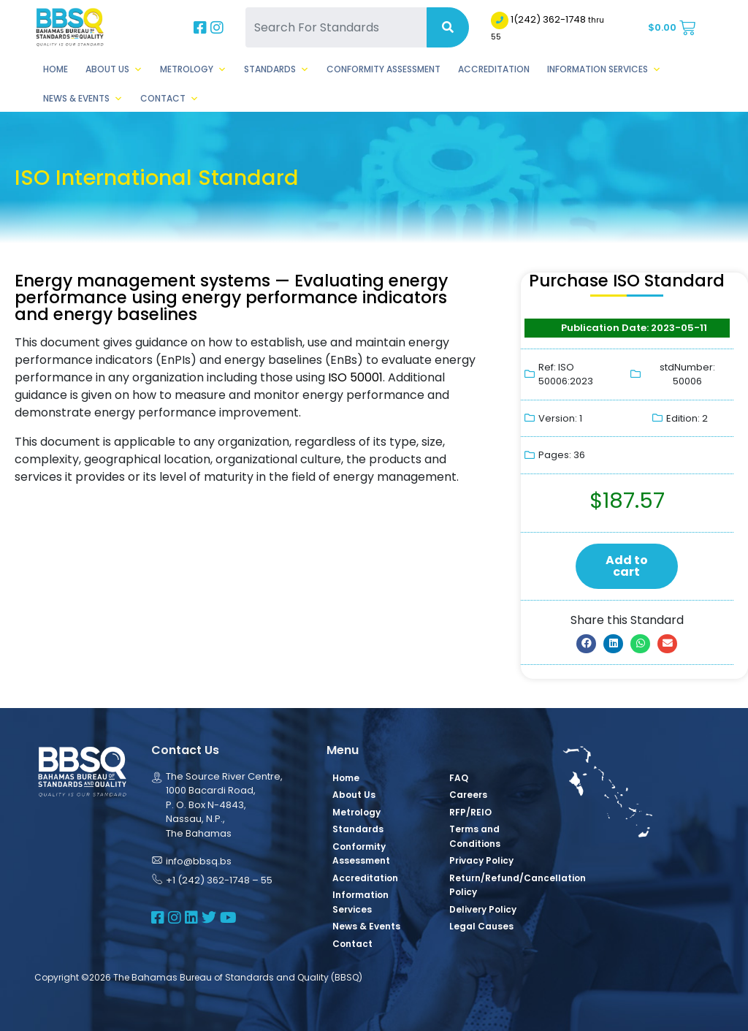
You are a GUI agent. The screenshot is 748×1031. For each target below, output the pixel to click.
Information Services (604, 69)
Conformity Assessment (383, 69)
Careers (468, 794)
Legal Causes (481, 926)
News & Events (83, 98)
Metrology (193, 69)
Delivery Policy (482, 909)
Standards (276, 69)
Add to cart (627, 566)
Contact (169, 98)
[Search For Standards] (335, 27)
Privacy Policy (481, 860)
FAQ (458, 778)
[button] (586, 643)
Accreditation (494, 69)
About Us (113, 69)
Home (55, 69)
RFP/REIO (470, 812)
